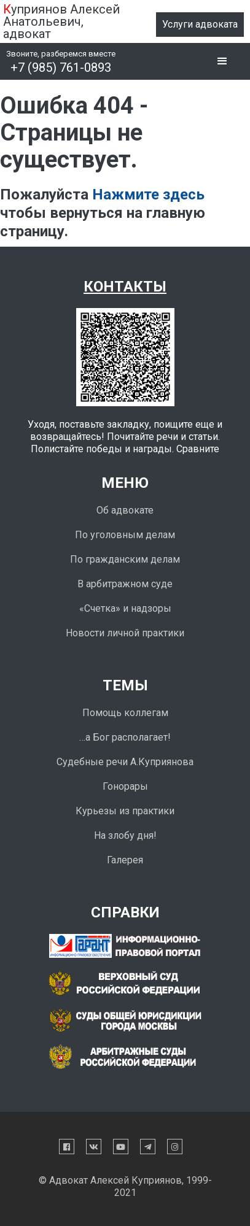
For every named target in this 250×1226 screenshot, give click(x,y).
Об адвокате (125, 510)
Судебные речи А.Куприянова (125, 762)
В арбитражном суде (125, 584)
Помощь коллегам (125, 713)
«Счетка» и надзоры (125, 608)
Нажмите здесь (148, 194)
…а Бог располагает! (125, 737)
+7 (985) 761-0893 (60, 67)
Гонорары (125, 786)
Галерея (125, 860)
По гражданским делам (125, 559)
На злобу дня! (125, 835)
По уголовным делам (125, 535)
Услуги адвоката (200, 24)
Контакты (125, 286)
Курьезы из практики (125, 811)
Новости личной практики (125, 633)
